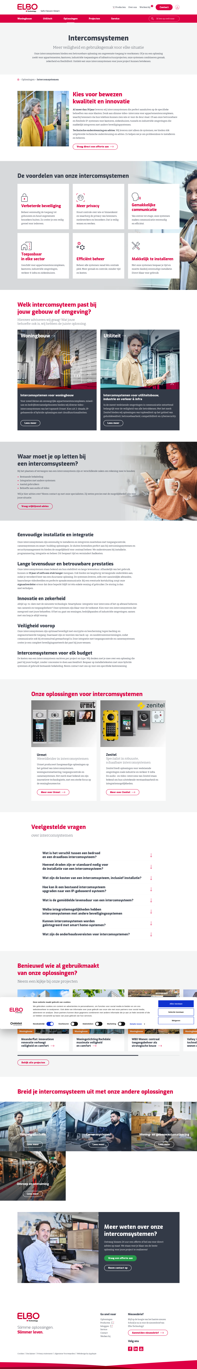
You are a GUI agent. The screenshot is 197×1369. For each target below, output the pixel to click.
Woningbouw (24, 19)
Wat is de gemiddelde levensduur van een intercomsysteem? (87, 914)
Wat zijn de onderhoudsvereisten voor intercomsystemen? (86, 948)
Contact (164, 7)
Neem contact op (118, 1283)
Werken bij (144, 7)
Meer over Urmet (50, 806)
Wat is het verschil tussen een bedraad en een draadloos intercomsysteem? (71, 869)
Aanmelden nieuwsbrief (145, 1332)
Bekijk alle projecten (33, 1078)
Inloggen (104, 1326)
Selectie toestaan (176, 1352)
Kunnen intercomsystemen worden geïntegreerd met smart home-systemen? (74, 937)
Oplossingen (71, 19)
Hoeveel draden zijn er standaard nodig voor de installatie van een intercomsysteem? (75, 880)
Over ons (132, 7)
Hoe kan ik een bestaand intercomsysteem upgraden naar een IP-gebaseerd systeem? (74, 903)
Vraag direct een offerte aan (93, 147)
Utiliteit (47, 19)
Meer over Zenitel (120, 806)
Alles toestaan (176, 1344)
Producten (119, 7)
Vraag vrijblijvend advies (35, 520)
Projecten (94, 19)
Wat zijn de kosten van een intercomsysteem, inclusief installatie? (91, 892)
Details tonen (136, 1364)
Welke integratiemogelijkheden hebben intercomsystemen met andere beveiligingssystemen (82, 925)
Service (115, 19)
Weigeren (176, 1361)
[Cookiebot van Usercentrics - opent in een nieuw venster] (16, 1364)
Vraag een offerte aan (120, 1273)
